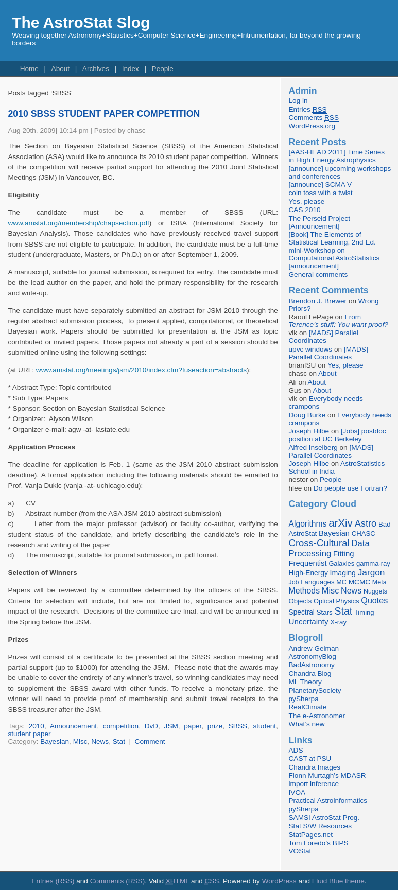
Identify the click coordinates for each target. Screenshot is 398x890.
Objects (300, 601)
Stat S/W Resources (320, 826)
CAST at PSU (310, 758)
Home (29, 69)
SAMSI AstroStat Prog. (324, 818)
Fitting (343, 554)
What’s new (307, 724)
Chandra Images (315, 767)
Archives (95, 69)
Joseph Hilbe (309, 431)
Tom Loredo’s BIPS (319, 843)
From (338, 320)
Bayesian (54, 741)
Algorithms (308, 523)
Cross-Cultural (319, 542)
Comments (314, 118)
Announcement (73, 726)
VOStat (300, 851)
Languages (317, 582)
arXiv (340, 523)
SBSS (238, 726)
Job (294, 582)
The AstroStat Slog (81, 22)
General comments (318, 274)
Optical (324, 601)
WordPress (279, 881)
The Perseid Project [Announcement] (319, 222)
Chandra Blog (310, 673)
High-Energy (308, 573)
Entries (308, 110)
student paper (29, 734)
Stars (325, 612)
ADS (296, 750)
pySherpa (304, 699)
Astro (366, 523)
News (100, 741)
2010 (36, 726)
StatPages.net (311, 835)
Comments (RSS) (117, 881)
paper (192, 726)
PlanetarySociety (315, 690)
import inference (314, 784)
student (264, 726)
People (163, 69)
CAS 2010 (305, 210)
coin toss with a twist (321, 193)
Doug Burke (307, 415)
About (60, 69)
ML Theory (305, 682)
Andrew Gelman (314, 648)
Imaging (343, 573)
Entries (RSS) (52, 881)
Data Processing (329, 548)
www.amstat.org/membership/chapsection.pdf (78, 223)
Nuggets (375, 591)
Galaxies (341, 563)
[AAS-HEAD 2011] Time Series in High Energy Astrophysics (337, 156)
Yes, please (307, 201)
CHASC (363, 533)
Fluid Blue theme (338, 881)
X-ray (338, 622)
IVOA (297, 792)
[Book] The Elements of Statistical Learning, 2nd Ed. (332, 238)
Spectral (302, 612)
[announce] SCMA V (320, 184)
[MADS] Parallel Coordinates (323, 336)
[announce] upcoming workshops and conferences (340, 172)
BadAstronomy (312, 665)
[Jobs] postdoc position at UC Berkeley (337, 435)
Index (130, 69)
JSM (171, 726)
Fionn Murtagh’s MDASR (327, 775)
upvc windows (311, 349)
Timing (364, 612)
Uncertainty (308, 621)
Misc (80, 741)
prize (214, 726)
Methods (304, 590)
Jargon (371, 572)
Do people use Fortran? (350, 488)
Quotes (374, 600)
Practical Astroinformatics (328, 801)
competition (121, 726)
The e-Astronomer (317, 716)
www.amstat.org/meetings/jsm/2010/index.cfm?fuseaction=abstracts (141, 370)
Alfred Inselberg (313, 447)
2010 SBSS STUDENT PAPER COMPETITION (104, 114)
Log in (298, 100)
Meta (379, 582)
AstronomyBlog (312, 656)
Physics (347, 601)
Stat (119, 741)
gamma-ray (373, 563)
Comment (150, 741)
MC (341, 582)
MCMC (359, 582)
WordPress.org (312, 126)
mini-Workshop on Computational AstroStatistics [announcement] (334, 258)
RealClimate (308, 707)
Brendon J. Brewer (318, 301)
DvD (151, 726)
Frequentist (308, 563)
